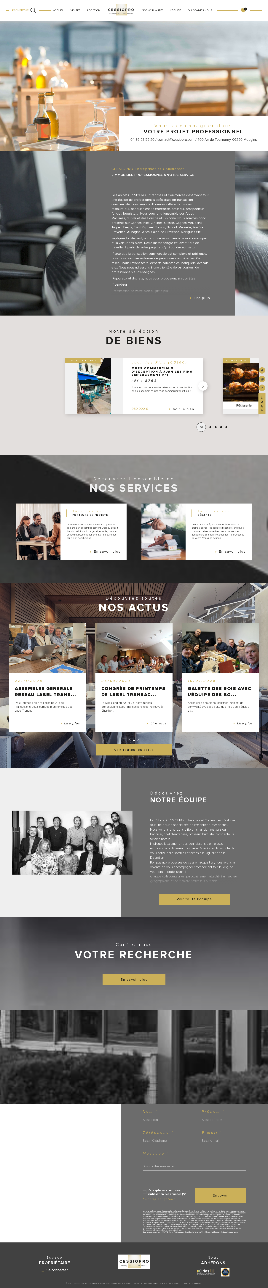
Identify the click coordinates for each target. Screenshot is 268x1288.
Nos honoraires (124, 1285)
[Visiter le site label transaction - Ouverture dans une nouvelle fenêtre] (225, 1274)
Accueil (58, 10)
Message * (156, 1154)
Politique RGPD (187, 1285)
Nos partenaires (172, 1285)
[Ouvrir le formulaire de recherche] (24, 10)
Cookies (197, 1285)
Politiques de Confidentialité (185, 1234)
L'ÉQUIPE (175, 10)
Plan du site (137, 1285)
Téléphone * (158, 1133)
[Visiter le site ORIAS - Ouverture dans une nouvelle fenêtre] (206, 1274)
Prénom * (213, 1112)
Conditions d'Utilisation (211, 1234)
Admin (162, 1285)
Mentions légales (151, 1285)
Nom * (150, 1112)
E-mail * (212, 1133)
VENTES (75, 10)
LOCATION (93, 10)
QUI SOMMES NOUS (200, 10)
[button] (202, 386)
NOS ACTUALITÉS (153, 10)
